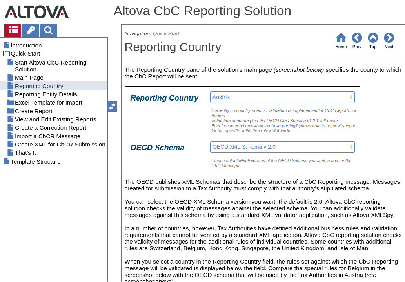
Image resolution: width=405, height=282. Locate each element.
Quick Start (166, 33)
